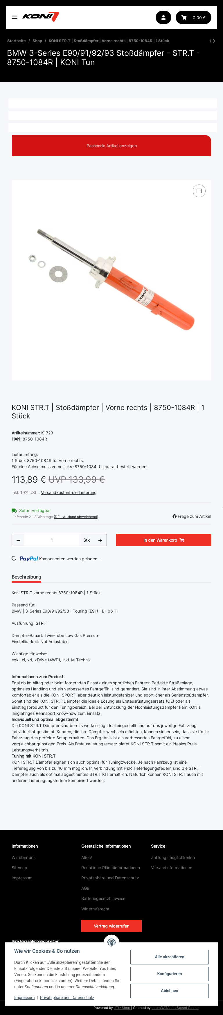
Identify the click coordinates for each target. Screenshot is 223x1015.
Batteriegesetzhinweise (103, 898)
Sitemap (19, 867)
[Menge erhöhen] (100, 540)
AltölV (86, 857)
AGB (85, 888)
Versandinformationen (171, 867)
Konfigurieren (169, 973)
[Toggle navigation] (14, 14)
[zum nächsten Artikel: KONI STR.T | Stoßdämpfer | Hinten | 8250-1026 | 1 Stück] (214, 40)
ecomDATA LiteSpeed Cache (175, 1007)
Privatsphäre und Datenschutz (110, 877)
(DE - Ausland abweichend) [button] (76, 517)
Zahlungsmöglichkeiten (173, 857)
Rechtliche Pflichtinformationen (110, 867)
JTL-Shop (122, 1007)
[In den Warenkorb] (16, 176)
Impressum (22, 877)
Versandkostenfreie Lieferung (69, 492)
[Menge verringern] (18, 540)
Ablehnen (169, 990)
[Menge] (51, 540)
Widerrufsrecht (95, 908)
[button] (163, 17)
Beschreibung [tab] (26, 577)
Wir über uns (23, 857)
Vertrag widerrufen (111, 925)
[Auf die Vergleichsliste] (199, 191)
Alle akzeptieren (169, 957)
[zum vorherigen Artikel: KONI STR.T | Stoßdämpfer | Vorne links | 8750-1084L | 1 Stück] (210, 40)
